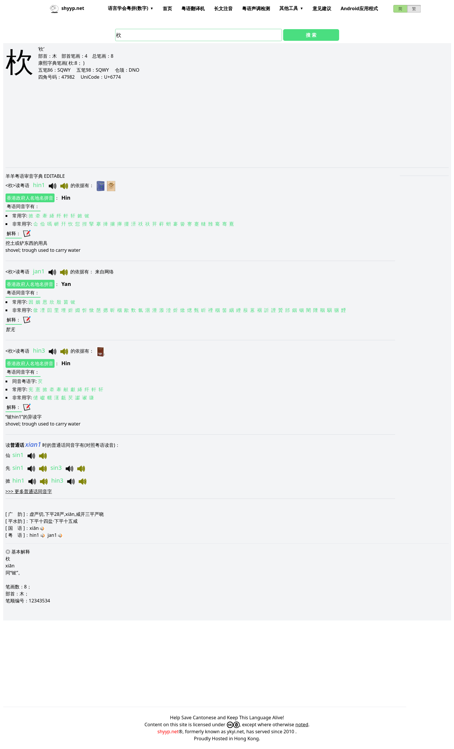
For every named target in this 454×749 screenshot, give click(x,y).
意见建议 (322, 8)
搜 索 (311, 35)
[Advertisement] (180, 123)
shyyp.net (168, 731)
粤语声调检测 (256, 8)
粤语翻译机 (193, 8)
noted (301, 724)
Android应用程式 (359, 8)
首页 (167, 8)
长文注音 (223, 8)
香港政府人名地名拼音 (30, 198)
